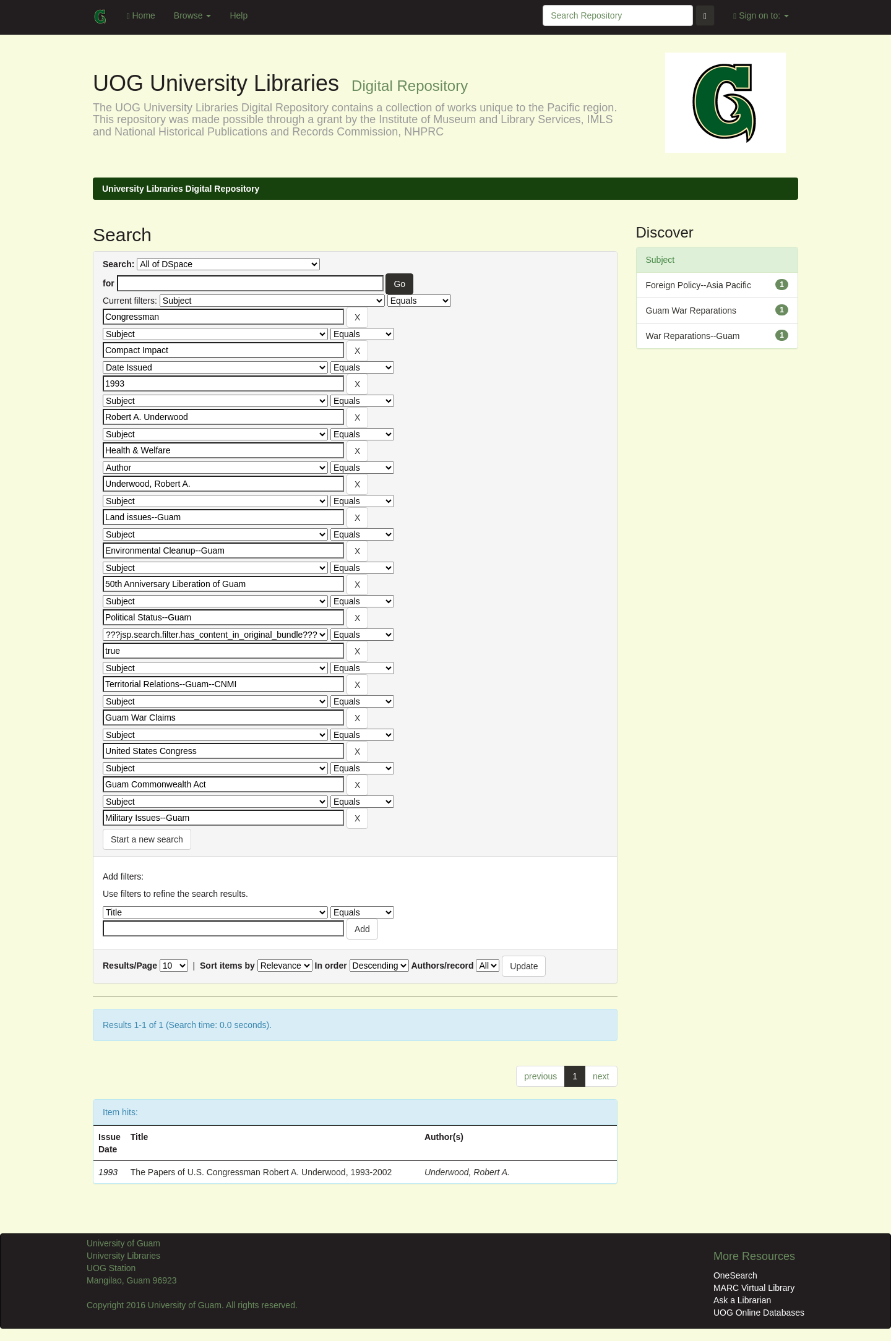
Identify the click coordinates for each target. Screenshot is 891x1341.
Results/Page (130, 965)
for (108, 283)
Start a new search (147, 839)
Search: (118, 264)
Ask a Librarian (742, 1300)
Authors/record (442, 965)
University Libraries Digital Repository (180, 189)
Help (239, 15)
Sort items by (227, 965)
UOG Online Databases (758, 1312)
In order (331, 965)
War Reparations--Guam (693, 336)
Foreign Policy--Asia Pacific (698, 285)
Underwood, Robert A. (467, 1172)
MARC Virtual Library (753, 1288)
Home (140, 16)
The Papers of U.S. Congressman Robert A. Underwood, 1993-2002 (261, 1172)
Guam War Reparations (691, 310)
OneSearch (735, 1275)
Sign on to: (761, 16)
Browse (193, 15)
